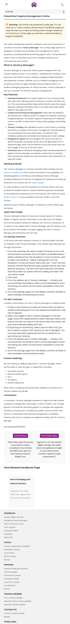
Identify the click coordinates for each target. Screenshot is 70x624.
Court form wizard (11, 582)
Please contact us (11, 197)
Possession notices (12, 549)
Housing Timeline (11, 530)
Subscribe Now (20, 435)
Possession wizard (11, 579)
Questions (8, 534)
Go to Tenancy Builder (13, 598)
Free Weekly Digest (49, 435)
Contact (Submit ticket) (14, 613)
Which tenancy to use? (14, 524)
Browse (7, 559)
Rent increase (10, 556)
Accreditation (9, 585)
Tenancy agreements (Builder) (17, 546)
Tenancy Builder (11, 572)
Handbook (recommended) (15, 520)
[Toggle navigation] (7, 4)
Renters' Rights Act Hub (13, 517)
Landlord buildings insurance (16, 568)
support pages (38, 182)
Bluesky (7, 617)
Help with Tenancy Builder (15, 604)
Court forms (9, 553)
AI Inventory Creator (12, 575)
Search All (8, 537)
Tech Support (9, 527)
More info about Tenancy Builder (17, 601)
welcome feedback (12, 172)
